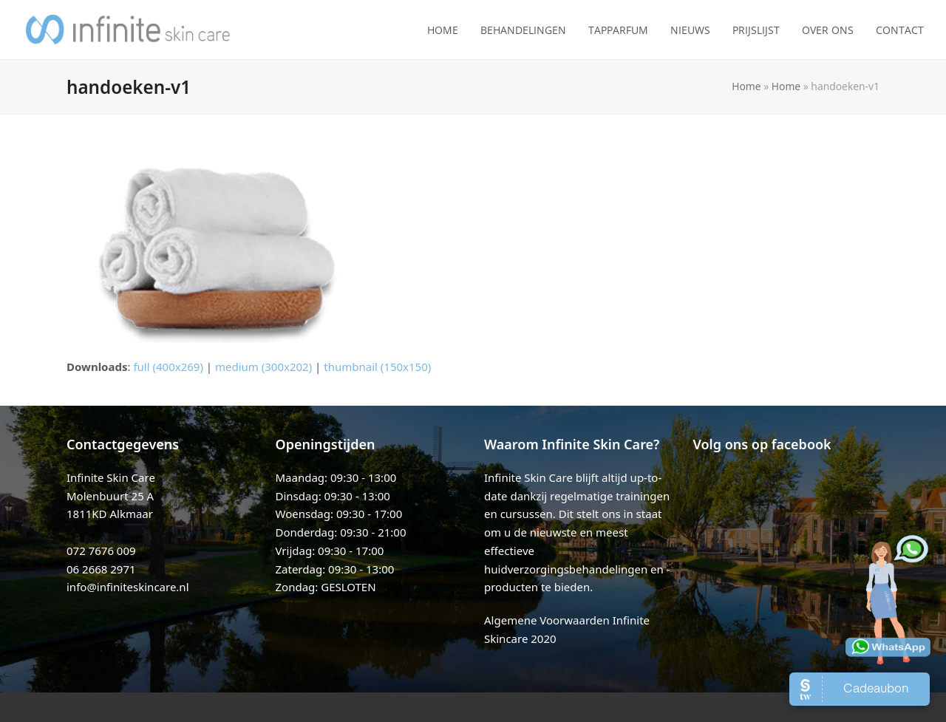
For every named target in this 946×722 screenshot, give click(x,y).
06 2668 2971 (101, 569)
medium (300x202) (263, 366)
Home (746, 86)
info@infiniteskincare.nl (128, 586)
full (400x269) (168, 366)
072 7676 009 (101, 550)
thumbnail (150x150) (377, 366)
